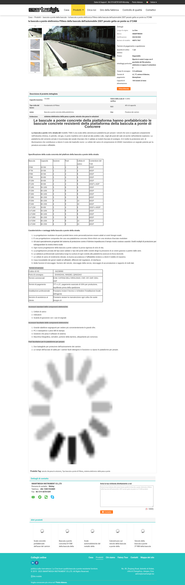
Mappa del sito (147, 557)
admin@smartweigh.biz (144, 574)
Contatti (134, 557)
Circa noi (91, 10)
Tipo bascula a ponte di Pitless (72, 471)
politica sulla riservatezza (41, 569)
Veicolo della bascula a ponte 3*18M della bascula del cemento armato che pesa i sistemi (143, 546)
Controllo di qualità (132, 10)
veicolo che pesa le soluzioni (51, 471)
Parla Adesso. (137, 2)
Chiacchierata (124, 89)
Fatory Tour (123, 557)
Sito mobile (36, 576)
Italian (153, 2)
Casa (66, 10)
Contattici (151, 10)
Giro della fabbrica (109, 10)
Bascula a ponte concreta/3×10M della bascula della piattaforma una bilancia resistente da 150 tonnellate (66, 547)
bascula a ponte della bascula (54, 17)
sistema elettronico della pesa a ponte (97, 471)
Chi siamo (110, 557)
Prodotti (77, 10)
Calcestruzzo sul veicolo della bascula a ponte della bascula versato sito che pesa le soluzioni (117, 546)
